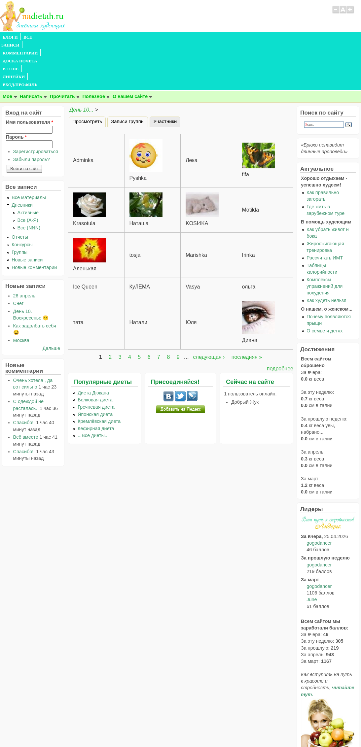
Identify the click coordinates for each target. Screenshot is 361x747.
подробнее (280, 321)
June (312, 552)
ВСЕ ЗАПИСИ (37, 37)
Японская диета (95, 366)
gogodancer (319, 495)
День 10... (81, 62)
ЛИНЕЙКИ (171, 37)
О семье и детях (325, 283)
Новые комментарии (34, 219)
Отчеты (20, 189)
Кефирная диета (96, 381)
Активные (28, 165)
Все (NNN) (28, 180)
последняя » (247, 309)
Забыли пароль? (31, 112)
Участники (166, 73)
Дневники (22, 157)
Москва (21, 292)
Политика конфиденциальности (195, 729)
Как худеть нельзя (326, 252)
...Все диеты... (93, 387)
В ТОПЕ (146, 37)
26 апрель (24, 248)
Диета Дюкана (93, 345)
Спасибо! (24, 375)
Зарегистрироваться (35, 104)
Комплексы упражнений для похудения (325, 238)
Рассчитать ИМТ (325, 210)
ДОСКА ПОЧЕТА (115, 37)
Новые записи (27, 212)
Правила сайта (148, 729)
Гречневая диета (96, 359)
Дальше (51, 300)
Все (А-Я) (27, 172)
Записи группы (127, 74)
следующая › (209, 309)
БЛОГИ (10, 37)
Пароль (16, 89)
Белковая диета (95, 352)
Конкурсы (22, 197)
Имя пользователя (29, 74)
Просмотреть (87, 74)
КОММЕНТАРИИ (74, 37)
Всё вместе (25, 389)
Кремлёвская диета (99, 373)
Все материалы (29, 150)
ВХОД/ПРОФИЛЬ (205, 37)
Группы (19, 204)
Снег (18, 255)
